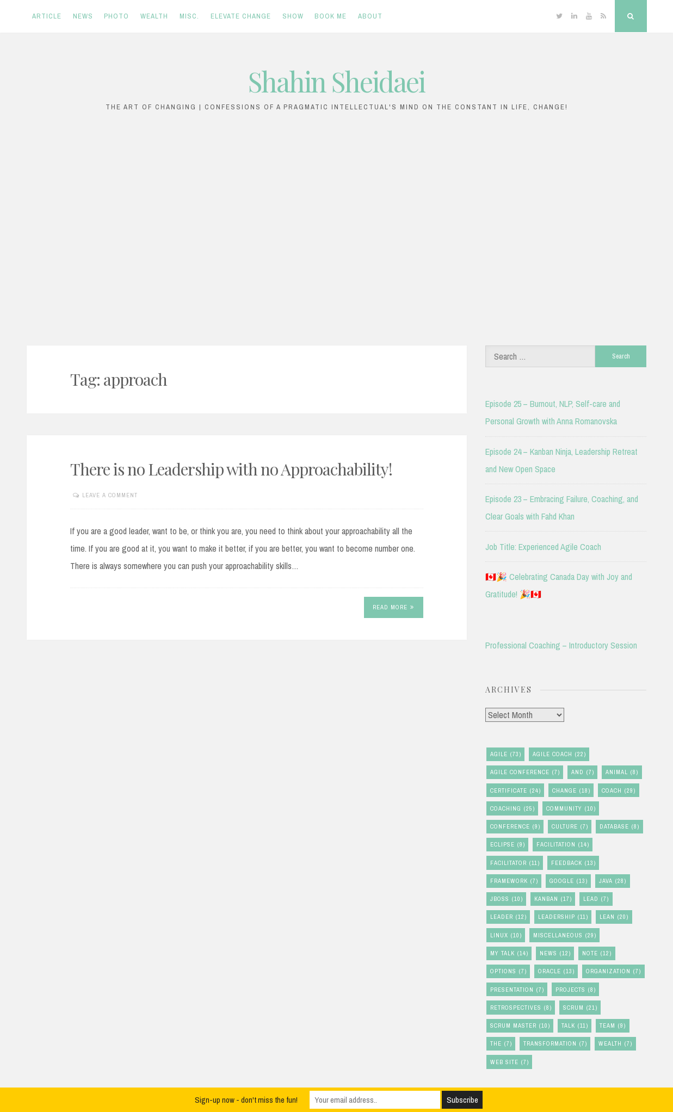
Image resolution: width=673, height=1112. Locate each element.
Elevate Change (241, 16)
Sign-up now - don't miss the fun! (246, 1099)
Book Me (330, 16)
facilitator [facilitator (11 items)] (515, 863)
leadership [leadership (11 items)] (563, 917)
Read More (393, 607)
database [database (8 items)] (619, 826)
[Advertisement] (337, 234)
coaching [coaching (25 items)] (512, 808)
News (83, 16)
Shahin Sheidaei (336, 81)
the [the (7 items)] (501, 1043)
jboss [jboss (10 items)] (506, 899)
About (370, 16)
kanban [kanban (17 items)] (553, 899)
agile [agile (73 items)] (505, 754)
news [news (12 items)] (555, 953)
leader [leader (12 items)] (508, 917)
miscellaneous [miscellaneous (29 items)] (564, 935)
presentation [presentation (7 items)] (517, 989)
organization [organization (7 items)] (613, 971)
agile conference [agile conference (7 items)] (525, 772)
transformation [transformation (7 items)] (555, 1043)
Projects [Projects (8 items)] (575, 989)
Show (293, 16)
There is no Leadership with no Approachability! (231, 469)
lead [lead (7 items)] (596, 899)
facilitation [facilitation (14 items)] (562, 844)
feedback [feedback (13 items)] (573, 863)
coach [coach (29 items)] (618, 790)
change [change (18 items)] (571, 790)
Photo (116, 16)
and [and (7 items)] (582, 772)
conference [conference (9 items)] (515, 826)
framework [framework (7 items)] (514, 881)
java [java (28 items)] (612, 881)
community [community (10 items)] (571, 808)
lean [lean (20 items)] (614, 917)
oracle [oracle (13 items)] (556, 971)
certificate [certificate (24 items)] (515, 790)
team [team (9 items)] (613, 1025)
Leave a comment (110, 495)
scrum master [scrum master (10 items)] (520, 1025)
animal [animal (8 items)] (622, 772)
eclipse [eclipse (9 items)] (507, 844)
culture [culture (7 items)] (570, 826)
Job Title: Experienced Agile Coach (543, 547)
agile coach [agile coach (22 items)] (559, 754)
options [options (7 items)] (508, 971)
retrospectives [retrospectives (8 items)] (521, 1007)
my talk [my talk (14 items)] (509, 953)
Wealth (154, 16)
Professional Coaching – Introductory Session (561, 645)
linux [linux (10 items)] (506, 935)
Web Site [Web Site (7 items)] (509, 1062)
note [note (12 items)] (597, 953)
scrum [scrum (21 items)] (580, 1007)
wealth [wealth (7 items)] (615, 1043)
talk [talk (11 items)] (574, 1025)
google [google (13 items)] (568, 881)
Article (46, 16)
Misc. (189, 16)
